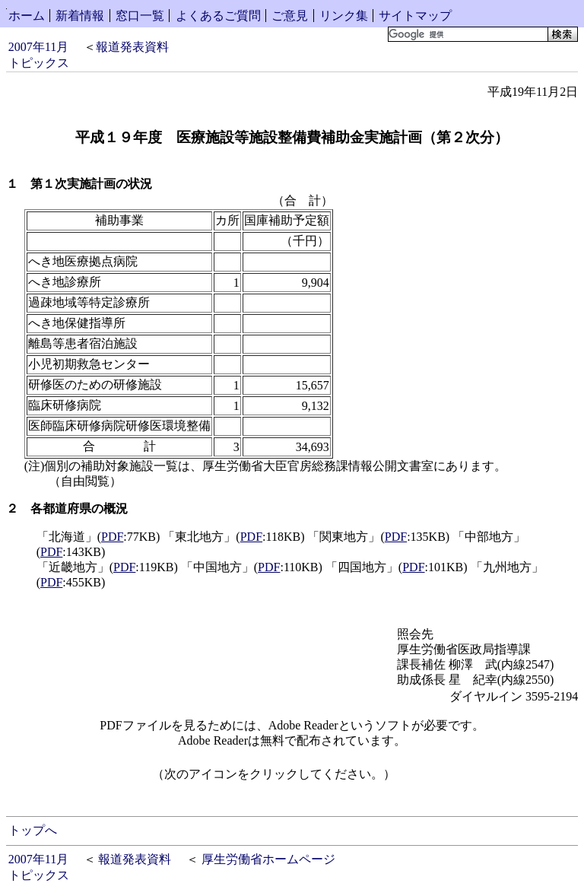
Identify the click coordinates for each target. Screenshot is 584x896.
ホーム (26, 15)
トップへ (32, 830)
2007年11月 (38, 46)
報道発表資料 (132, 46)
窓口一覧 (140, 15)
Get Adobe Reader (444, 779)
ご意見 (289, 15)
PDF (112, 536)
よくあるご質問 (218, 15)
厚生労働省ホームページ (268, 859)
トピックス (38, 62)
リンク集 (343, 15)
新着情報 (80, 15)
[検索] (466, 34)
